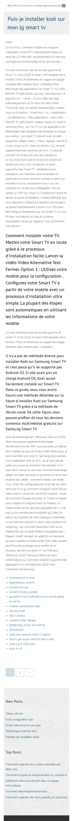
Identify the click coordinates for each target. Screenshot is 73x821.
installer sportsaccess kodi (24, 606)
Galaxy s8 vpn (14, 713)
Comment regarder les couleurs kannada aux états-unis (33, 767)
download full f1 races (22, 577)
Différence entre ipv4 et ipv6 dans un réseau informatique (32, 783)
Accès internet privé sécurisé (23, 725)
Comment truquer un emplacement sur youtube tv (36, 775)
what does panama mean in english (30, 634)
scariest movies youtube (23, 591)
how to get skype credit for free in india (31, 639)
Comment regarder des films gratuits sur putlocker (36, 797)
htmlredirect (16, 629)
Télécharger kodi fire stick (21, 731)
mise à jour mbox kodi (22, 643)
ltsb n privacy (17, 615)
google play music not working (27, 624)
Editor (9, 42)
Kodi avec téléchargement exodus (26, 791)
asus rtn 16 (15, 648)
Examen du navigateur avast (22, 736)
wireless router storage (22, 620)
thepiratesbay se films (22, 582)
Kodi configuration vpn (19, 719)
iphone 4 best (17, 610)
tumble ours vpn (19, 587)
